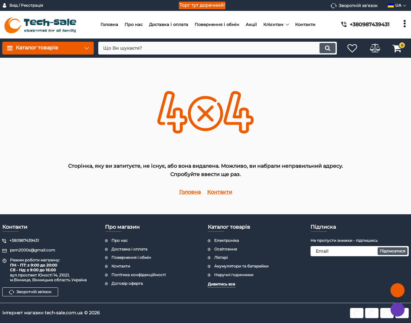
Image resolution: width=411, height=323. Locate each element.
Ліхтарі (221, 257)
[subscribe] (359, 251)
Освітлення (225, 249)
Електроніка (226, 240)
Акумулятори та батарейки (241, 266)
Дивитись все (221, 284)
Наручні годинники (233, 274)
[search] (217, 48)
